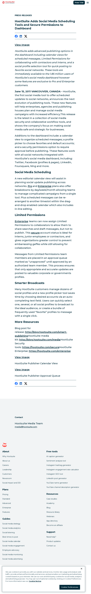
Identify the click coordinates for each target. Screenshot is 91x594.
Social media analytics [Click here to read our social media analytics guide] (11, 528)
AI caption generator (55, 456)
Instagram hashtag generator (58, 465)
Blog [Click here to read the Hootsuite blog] (48, 508)
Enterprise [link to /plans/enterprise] (44, 186)
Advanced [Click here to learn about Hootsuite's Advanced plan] (6, 503)
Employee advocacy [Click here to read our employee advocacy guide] (10, 550)
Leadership (7, 470)
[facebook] (16, 37)
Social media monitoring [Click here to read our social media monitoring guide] (12, 554)
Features (6, 512)
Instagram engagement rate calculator (62, 470)
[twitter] (25, 37)
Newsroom (7, 478)
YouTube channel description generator (62, 487)
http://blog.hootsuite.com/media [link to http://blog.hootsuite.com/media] (40, 339)
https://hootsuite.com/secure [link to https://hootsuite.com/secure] (40, 347)
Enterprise (6, 508)
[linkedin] (21, 37)
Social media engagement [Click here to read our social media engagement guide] (13, 546)
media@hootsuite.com (26, 427)
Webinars (50, 516)
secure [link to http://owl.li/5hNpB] (35, 232)
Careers (5, 465)
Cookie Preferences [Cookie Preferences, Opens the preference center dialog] (69, 587)
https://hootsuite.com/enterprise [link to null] (50, 351)
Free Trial (79, 3)
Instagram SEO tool (54, 474)
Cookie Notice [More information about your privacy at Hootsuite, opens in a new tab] (35, 581)
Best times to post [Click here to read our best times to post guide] (10, 537)
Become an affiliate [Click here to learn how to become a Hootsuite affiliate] (54, 525)
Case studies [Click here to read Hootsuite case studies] (51, 499)
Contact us (51, 546)
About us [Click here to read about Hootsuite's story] (6, 461)
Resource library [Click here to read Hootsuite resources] (53, 512)
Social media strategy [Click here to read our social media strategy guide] (11, 524)
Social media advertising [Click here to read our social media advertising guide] (12, 559)
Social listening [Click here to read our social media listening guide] (8, 532)
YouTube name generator (57, 483)
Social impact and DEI (11, 483)
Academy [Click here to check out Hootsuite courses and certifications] (50, 503)
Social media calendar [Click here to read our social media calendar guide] (11, 541)
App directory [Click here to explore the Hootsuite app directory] (52, 521)
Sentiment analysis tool (56, 461)
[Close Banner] (81, 568)
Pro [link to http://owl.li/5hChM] (30, 186)
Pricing (5, 494)
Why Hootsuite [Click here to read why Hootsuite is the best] (8, 456)
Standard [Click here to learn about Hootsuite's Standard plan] (6, 499)
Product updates (53, 541)
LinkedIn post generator (56, 478)
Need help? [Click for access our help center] (51, 537)
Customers (7, 474)
